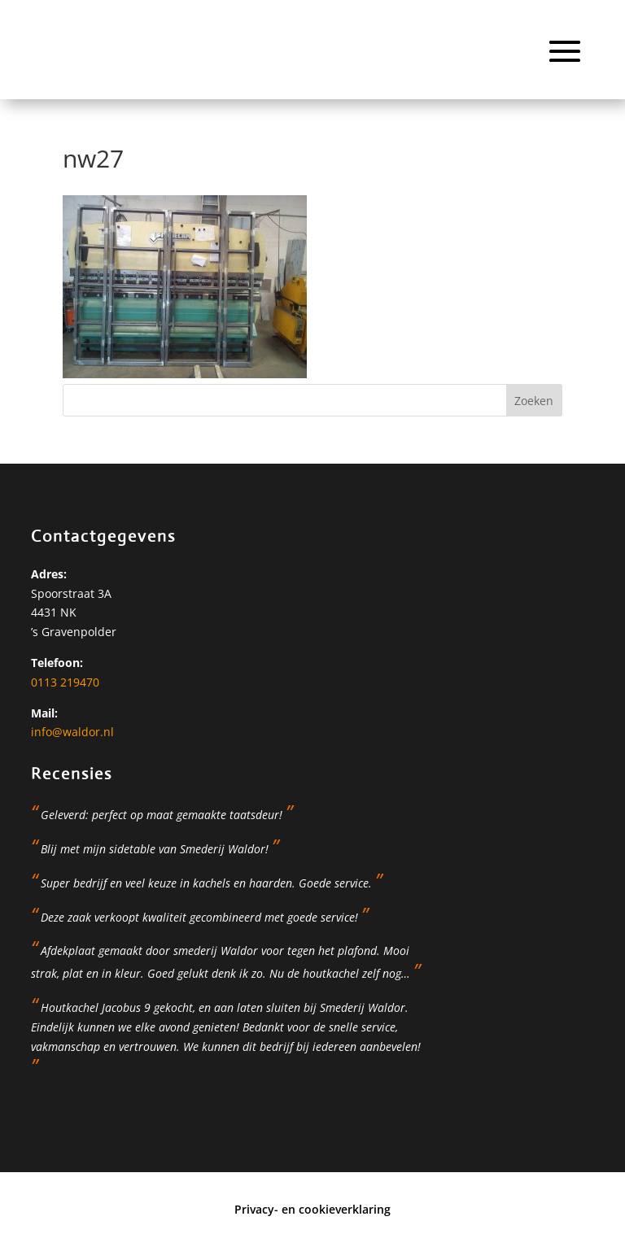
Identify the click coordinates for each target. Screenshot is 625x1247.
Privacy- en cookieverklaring (312, 1209)
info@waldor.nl (72, 731)
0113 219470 (65, 682)
